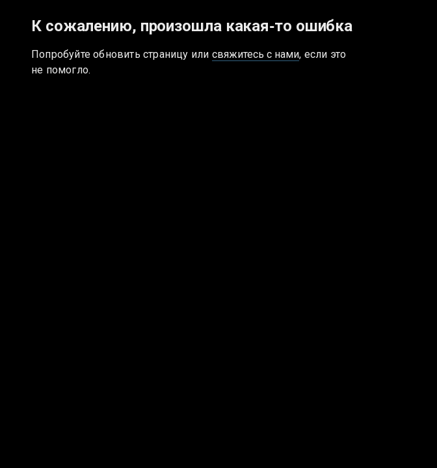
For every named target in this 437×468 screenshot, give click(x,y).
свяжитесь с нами (256, 54)
